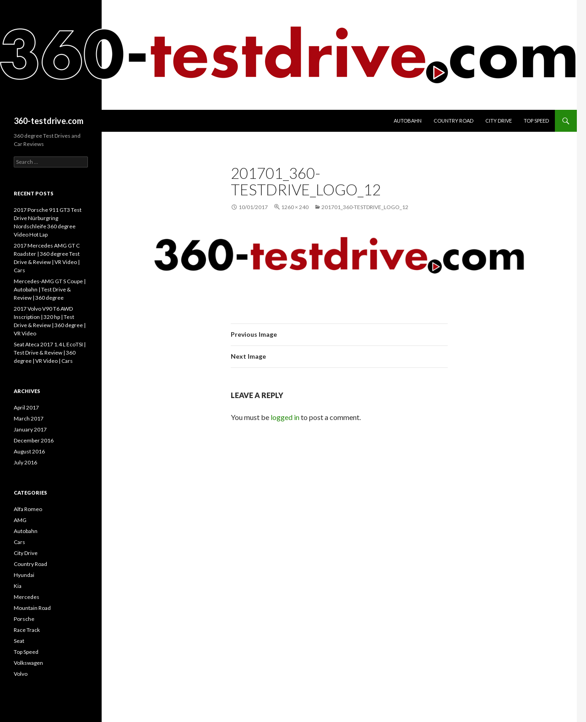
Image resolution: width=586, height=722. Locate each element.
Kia (18, 585)
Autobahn (408, 121)
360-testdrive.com (48, 121)
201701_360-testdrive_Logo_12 (364, 207)
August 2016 (29, 451)
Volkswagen (28, 662)
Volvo (20, 673)
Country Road (453, 121)
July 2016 (25, 462)
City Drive (498, 121)
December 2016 (34, 440)
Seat (19, 640)
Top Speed (536, 121)
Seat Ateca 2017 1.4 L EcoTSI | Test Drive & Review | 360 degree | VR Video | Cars (50, 352)
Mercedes (26, 596)
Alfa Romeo (28, 509)
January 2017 (30, 429)
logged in (285, 417)
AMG (20, 520)
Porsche (24, 618)
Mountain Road (32, 607)
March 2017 (28, 418)
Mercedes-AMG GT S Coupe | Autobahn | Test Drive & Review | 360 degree (50, 289)
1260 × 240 (295, 207)
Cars (19, 542)
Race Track (27, 629)
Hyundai (24, 574)
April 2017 (26, 407)
